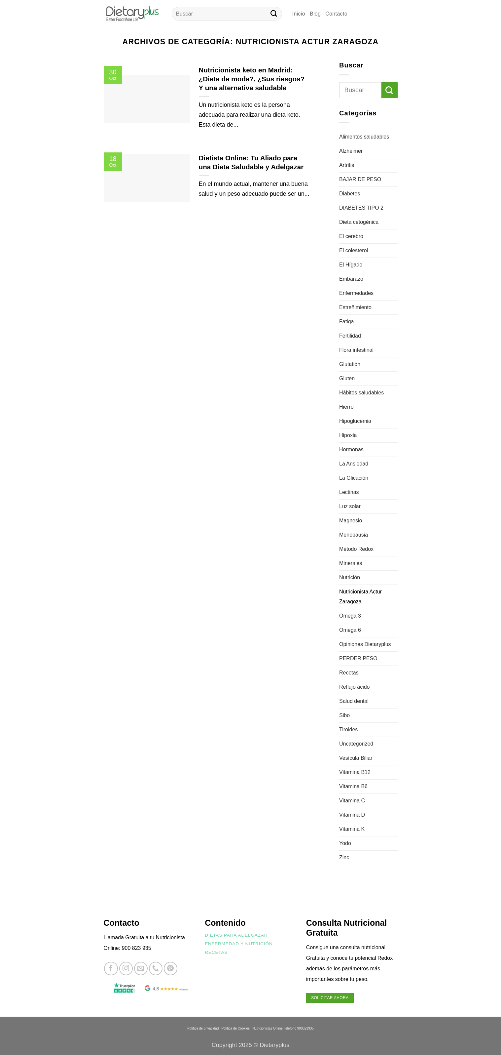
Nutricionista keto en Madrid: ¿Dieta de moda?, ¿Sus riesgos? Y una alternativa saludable (252, 79)
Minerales (350, 563)
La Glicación (353, 478)
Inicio (298, 14)
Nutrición (349, 577)
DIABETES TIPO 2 (361, 208)
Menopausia (353, 535)
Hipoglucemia (355, 421)
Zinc (344, 857)
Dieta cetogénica (358, 222)
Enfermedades (356, 293)
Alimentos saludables (364, 137)
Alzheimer (351, 151)
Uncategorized (356, 744)
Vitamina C (352, 800)
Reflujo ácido (354, 687)
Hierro (346, 407)
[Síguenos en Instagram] (126, 968)
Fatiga (346, 321)
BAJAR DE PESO (360, 179)
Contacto (336, 14)
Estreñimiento (355, 307)
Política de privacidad (203, 1028)
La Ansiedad (353, 464)
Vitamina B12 (355, 772)
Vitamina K (352, 829)
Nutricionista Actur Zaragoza (360, 596)
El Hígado (350, 264)
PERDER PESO (358, 658)
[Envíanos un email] (141, 968)
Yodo (345, 843)
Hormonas (351, 449)
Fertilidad (350, 336)
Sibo (344, 715)
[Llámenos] (155, 968)
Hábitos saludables (361, 392)
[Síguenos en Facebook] (111, 968)
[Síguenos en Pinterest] (170, 968)
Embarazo (351, 279)
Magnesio (350, 520)
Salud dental (354, 701)
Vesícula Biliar (356, 758)
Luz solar (350, 506)
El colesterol (353, 250)
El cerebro (351, 236)
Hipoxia (348, 435)
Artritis (346, 165)
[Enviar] (274, 14)
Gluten (347, 378)
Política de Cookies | (236, 1028)
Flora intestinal (356, 350)
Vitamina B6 (353, 786)
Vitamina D (352, 815)
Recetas (349, 672)
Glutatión (349, 364)
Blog (315, 14)
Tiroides (348, 729)
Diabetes (349, 193)
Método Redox (356, 549)
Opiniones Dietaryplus (365, 644)
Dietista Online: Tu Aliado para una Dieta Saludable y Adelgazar (251, 162)
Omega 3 (350, 616)
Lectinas (349, 492)
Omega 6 (350, 630)
